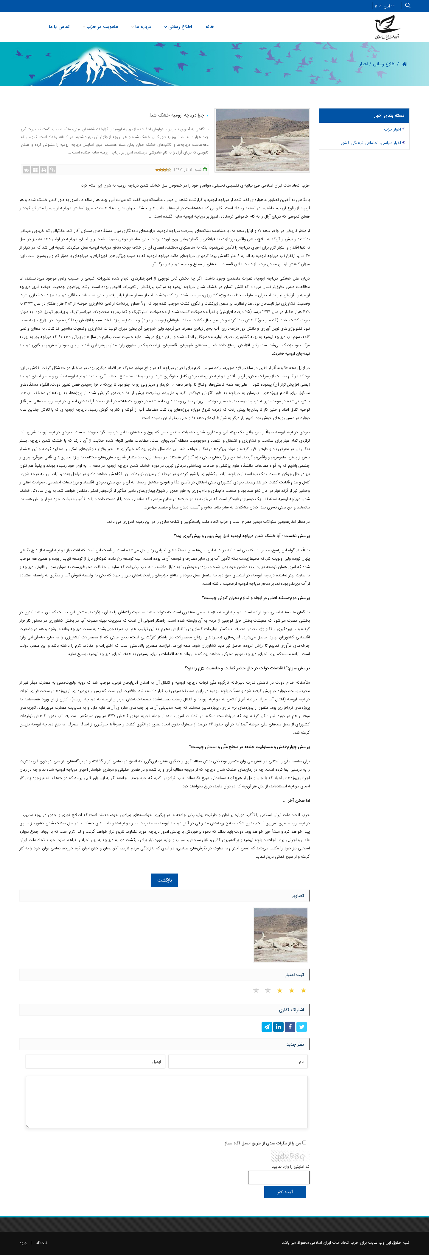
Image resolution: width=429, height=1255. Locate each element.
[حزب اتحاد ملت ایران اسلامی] (388, 27)
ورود (23, 1243)
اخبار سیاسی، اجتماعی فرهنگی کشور (371, 142)
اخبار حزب (392, 129)
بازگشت (164, 880)
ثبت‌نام (41, 1243)
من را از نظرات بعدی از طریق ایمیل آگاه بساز (263, 1143)
